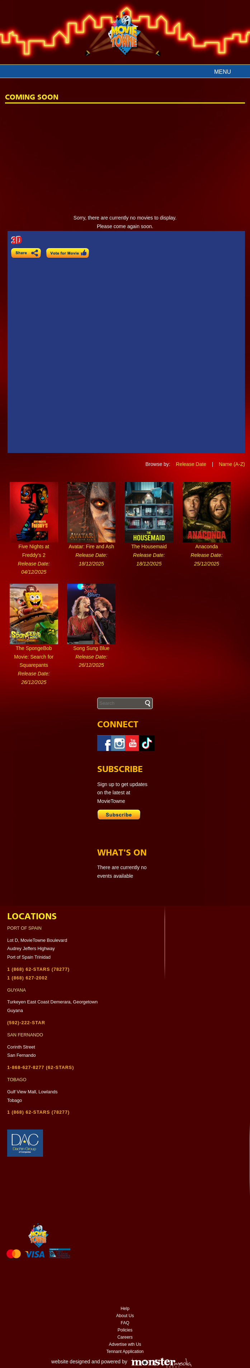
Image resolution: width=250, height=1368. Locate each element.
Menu (222, 72)
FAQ (125, 1322)
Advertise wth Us (125, 1344)
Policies (125, 1330)
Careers (125, 1337)
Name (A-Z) (232, 464)
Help (125, 1308)
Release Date (191, 464)
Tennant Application (124, 1351)
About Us (125, 1315)
